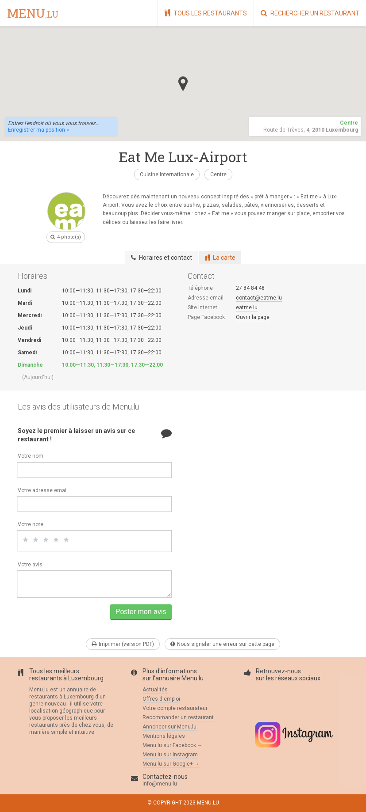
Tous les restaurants (206, 13)
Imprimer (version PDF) (123, 644)
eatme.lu (247, 307)
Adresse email (205, 298)
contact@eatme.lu (259, 298)
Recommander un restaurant (178, 717)
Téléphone (200, 288)
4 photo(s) (65, 237)
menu (32, 13)
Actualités (155, 690)
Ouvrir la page (253, 317)
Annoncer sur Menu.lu (169, 727)
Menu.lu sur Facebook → (173, 745)
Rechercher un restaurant (310, 13)
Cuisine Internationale (167, 174)
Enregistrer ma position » (38, 130)
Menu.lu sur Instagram (170, 754)
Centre (218, 174)
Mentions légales (164, 736)
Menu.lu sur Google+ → (171, 764)
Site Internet (202, 307)
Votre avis (30, 565)
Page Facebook (206, 317)
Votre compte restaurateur (175, 708)
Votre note (30, 524)
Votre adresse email (43, 490)
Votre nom (30, 456)
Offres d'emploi (161, 699)
